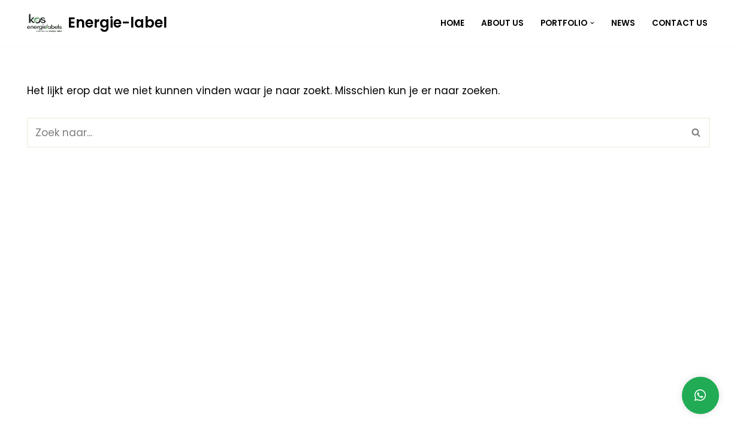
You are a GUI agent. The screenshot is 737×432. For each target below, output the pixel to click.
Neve (40, 416)
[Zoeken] (355, 133)
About (631, 416)
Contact (686, 416)
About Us (502, 23)
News (623, 23)
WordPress (211, 416)
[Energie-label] (97, 23)
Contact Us (680, 23)
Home (452, 23)
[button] (592, 23)
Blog (586, 416)
